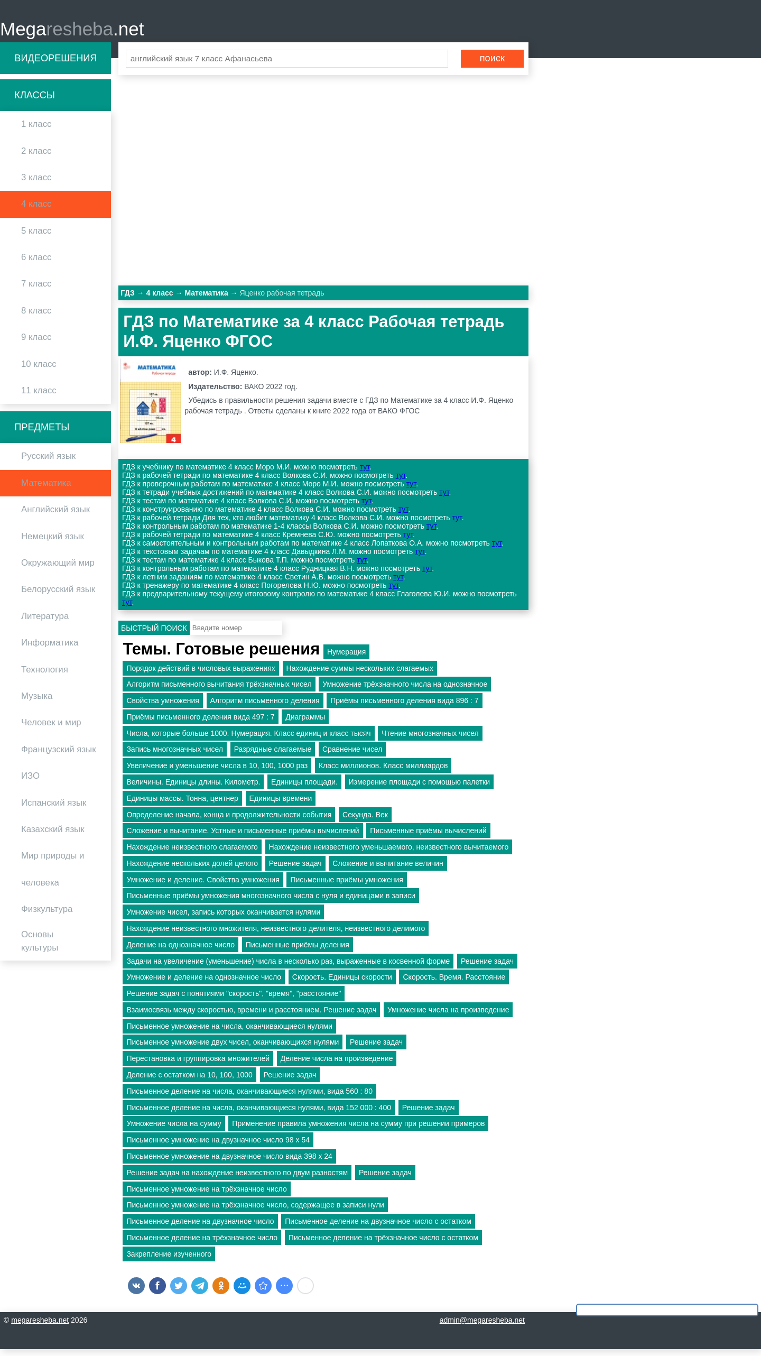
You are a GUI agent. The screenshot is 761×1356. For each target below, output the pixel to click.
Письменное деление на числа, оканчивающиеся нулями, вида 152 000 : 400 (258, 1114)
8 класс (36, 317)
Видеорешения (55, 64)
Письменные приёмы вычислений (428, 837)
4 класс (36, 211)
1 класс (36, 131)
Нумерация (346, 658)
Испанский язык (53, 809)
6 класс (36, 264)
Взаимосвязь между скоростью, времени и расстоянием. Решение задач (251, 1016)
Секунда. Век (365, 821)
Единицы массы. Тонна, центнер (182, 804)
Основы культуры (39, 948)
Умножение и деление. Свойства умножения (202, 886)
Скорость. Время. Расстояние (454, 984)
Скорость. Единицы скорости (342, 984)
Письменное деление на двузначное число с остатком (378, 1227)
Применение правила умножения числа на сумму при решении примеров (358, 1130)
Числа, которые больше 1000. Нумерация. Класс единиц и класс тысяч (248, 739)
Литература (45, 622)
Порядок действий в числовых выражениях (200, 674)
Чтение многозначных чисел (430, 739)
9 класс (36, 344)
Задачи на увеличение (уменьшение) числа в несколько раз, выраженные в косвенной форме (288, 967)
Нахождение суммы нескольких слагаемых (360, 674)
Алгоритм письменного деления (265, 707)
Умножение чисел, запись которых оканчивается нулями (223, 919)
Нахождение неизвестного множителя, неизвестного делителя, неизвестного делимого (275, 934)
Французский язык (58, 756)
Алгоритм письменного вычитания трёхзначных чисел (218, 691)
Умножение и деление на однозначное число (203, 984)
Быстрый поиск (154, 634)
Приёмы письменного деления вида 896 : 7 (404, 707)
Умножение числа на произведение (448, 1016)
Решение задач (295, 869)
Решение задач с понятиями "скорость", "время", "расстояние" (233, 1000)
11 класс (39, 397)
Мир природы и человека (52, 875)
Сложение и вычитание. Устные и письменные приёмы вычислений (242, 837)
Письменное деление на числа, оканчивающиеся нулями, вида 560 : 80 (249, 1097)
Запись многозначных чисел (174, 756)
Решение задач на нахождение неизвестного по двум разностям (237, 1179)
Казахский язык (52, 836)
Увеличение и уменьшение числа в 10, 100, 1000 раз (217, 772)
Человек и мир (51, 729)
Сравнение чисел (352, 756)
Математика (46, 489)
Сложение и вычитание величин (387, 869)
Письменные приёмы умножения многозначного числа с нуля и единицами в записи (270, 902)
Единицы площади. (304, 788)
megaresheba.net (40, 1327)
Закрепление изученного (168, 1260)
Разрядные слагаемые (273, 756)
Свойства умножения (162, 707)
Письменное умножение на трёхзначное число (206, 1195)
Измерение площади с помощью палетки (419, 788)
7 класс (36, 290)
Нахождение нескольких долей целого (192, 869)
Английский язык (55, 516)
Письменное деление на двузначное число (200, 1227)
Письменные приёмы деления (297, 951)
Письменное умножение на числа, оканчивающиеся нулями (229, 1032)
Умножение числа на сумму (173, 1130)
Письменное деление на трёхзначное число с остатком (383, 1244)
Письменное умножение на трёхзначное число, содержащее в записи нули (255, 1211)
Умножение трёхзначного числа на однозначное (404, 691)
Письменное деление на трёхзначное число (201, 1244)
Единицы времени (280, 804)
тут (364, 473)
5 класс (36, 237)
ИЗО (30, 783)
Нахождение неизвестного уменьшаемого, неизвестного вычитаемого (389, 854)
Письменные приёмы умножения (346, 886)
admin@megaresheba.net (482, 1327)
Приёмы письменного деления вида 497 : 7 (200, 723)
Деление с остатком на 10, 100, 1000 (189, 1081)
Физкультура (46, 915)
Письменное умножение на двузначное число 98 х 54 (218, 1146)
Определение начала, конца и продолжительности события (228, 821)
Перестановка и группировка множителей (198, 1065)
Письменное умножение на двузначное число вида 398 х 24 (229, 1162)
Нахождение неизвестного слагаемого (191, 854)
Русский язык (48, 463)
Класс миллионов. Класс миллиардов (383, 772)
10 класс (39, 370)
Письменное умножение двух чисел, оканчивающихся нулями (232, 1049)
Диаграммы (305, 723)
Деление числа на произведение (337, 1065)
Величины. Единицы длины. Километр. (193, 788)
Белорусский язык (58, 596)
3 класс (36, 184)
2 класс (36, 157)
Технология (44, 676)
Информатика (49, 649)
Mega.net (72, 32)
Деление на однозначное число (180, 951)
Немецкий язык (52, 543)
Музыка (36, 702)
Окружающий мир (58, 569)
